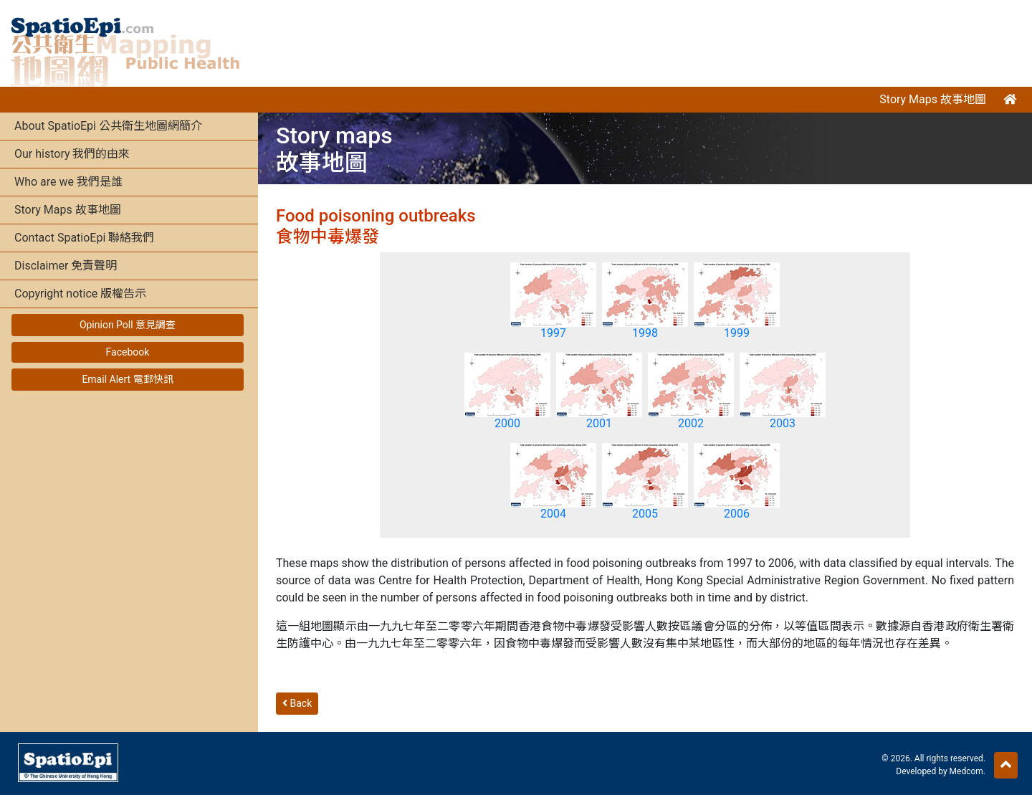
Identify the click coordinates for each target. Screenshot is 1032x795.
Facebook (128, 352)
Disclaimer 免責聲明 (65, 265)
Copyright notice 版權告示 (80, 293)
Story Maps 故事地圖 (932, 99)
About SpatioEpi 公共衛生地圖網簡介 (108, 126)
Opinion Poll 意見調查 (128, 324)
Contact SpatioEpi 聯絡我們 (84, 237)
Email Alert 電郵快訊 (127, 379)
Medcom (966, 771)
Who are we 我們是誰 (68, 182)
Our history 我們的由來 (72, 154)
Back (297, 703)
